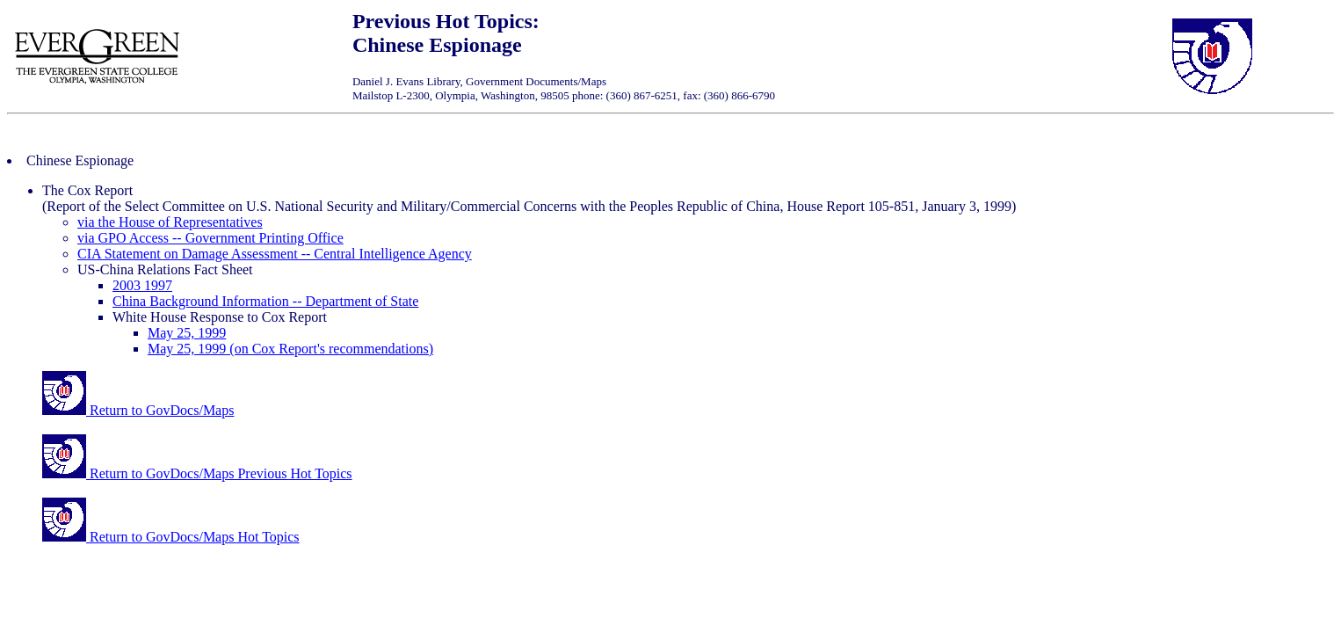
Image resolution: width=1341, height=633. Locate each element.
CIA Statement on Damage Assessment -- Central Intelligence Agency (274, 253)
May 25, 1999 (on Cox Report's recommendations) (290, 348)
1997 (158, 285)
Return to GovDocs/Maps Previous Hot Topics (197, 473)
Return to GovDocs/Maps (138, 410)
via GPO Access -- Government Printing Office (210, 237)
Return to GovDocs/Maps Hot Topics (171, 536)
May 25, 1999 (187, 332)
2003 (128, 285)
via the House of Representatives (170, 222)
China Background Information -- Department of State (265, 301)
